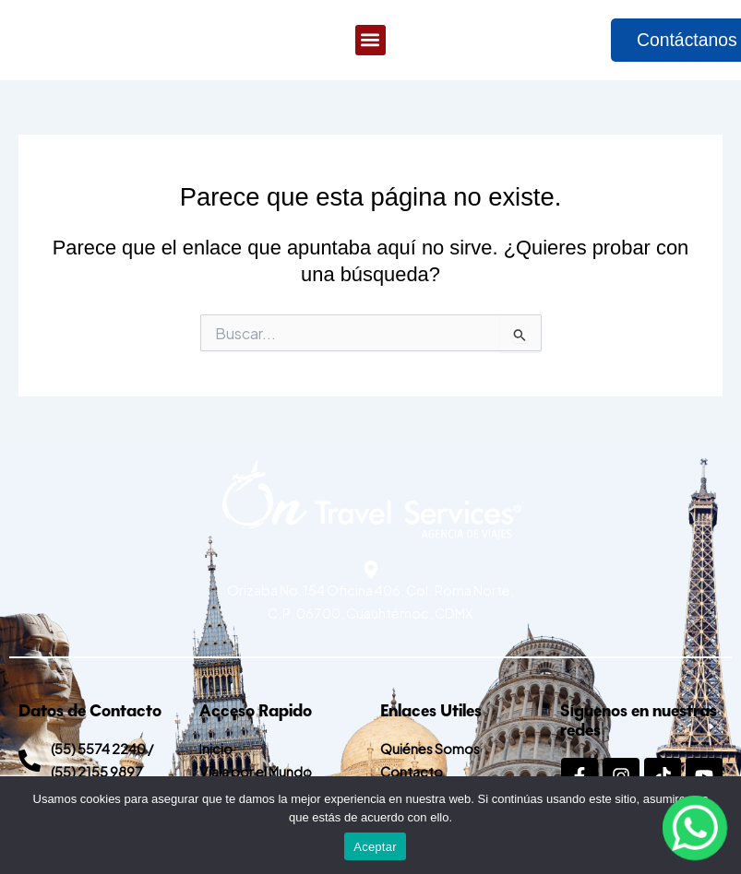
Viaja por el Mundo (255, 771)
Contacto (411, 771)
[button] (370, 41)
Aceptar (375, 847)
